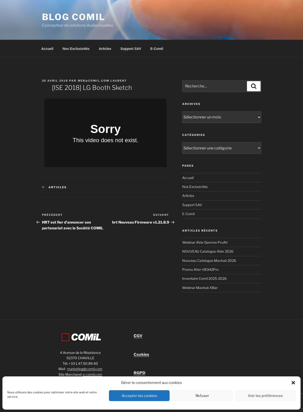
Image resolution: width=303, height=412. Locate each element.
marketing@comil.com (84, 369)
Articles (105, 49)
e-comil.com (92, 374)
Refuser (202, 396)
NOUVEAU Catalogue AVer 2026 (207, 251)
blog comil (74, 17)
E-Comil (156, 49)
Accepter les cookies (139, 396)
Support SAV (130, 49)
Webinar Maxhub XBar (200, 288)
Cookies (141, 354)
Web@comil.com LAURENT (102, 80)
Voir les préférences (265, 396)
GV (138, 336)
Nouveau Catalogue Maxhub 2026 (209, 260)
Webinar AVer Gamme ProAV (205, 242)
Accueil (47, 49)
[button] (293, 382)
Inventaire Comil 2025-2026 (204, 278)
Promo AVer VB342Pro (200, 269)
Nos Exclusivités (76, 49)
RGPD (139, 373)
